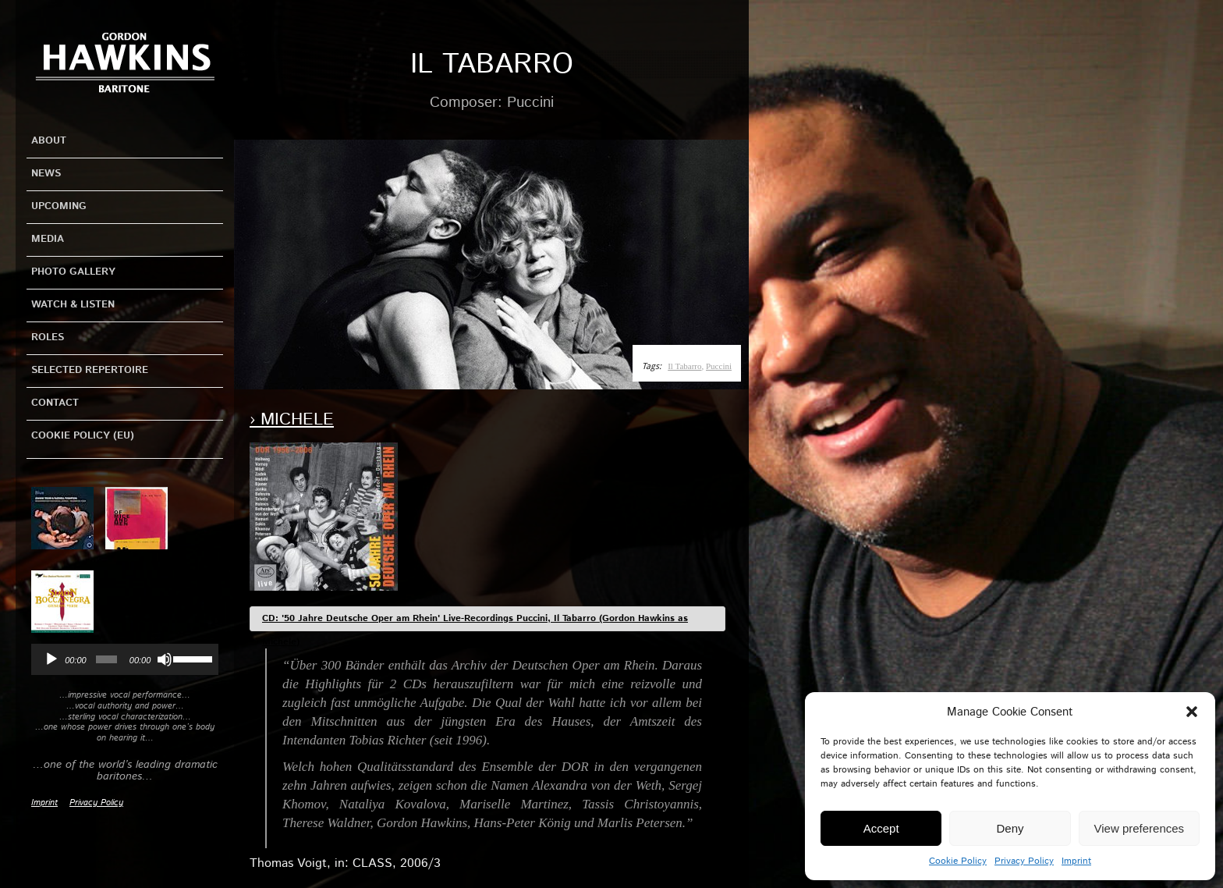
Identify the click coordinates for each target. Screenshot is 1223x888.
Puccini (719, 366)
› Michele (292, 419)
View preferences (1139, 828)
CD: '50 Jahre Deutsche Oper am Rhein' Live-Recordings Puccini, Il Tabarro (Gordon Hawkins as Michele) (475, 621)
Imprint (1076, 861)
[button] (1192, 711)
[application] (124, 659)
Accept (881, 828)
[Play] (51, 659)
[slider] (106, 659)
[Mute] (164, 659)
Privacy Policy (1024, 861)
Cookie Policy (958, 861)
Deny (1009, 828)
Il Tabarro (684, 366)
